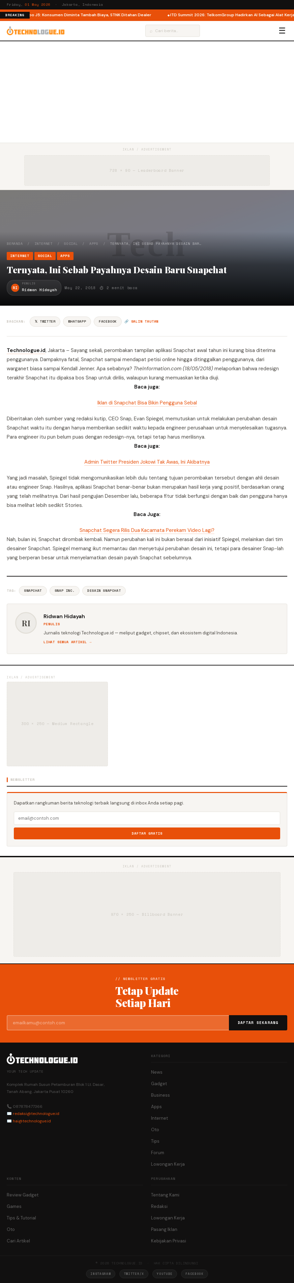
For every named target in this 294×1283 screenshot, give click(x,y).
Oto (155, 1130)
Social (71, 243)
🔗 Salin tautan (141, 321)
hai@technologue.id (32, 1121)
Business (160, 1095)
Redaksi (159, 1206)
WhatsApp (77, 321)
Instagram (100, 1274)
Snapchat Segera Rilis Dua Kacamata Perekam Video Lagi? (147, 530)
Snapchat (33, 590)
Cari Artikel (18, 1241)
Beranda (15, 243)
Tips (155, 1141)
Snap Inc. (65, 590)
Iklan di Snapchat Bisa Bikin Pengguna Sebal (147, 402)
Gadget (159, 1084)
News (157, 1072)
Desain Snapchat (104, 590)
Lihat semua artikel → (67, 642)
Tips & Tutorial (21, 1218)
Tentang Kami (165, 1195)
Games (14, 1206)
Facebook (108, 321)
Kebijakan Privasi (168, 1241)
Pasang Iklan (164, 1229)
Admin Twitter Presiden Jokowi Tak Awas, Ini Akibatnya (147, 462)
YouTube (165, 1274)
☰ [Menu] (282, 31)
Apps (93, 243)
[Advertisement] (147, 92)
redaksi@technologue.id (36, 1113)
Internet (43, 243)
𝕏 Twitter (45, 321)
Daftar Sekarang (258, 1022)
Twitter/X (134, 1274)
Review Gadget (22, 1195)
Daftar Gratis (147, 833)
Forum (157, 1153)
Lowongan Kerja (168, 1164)
